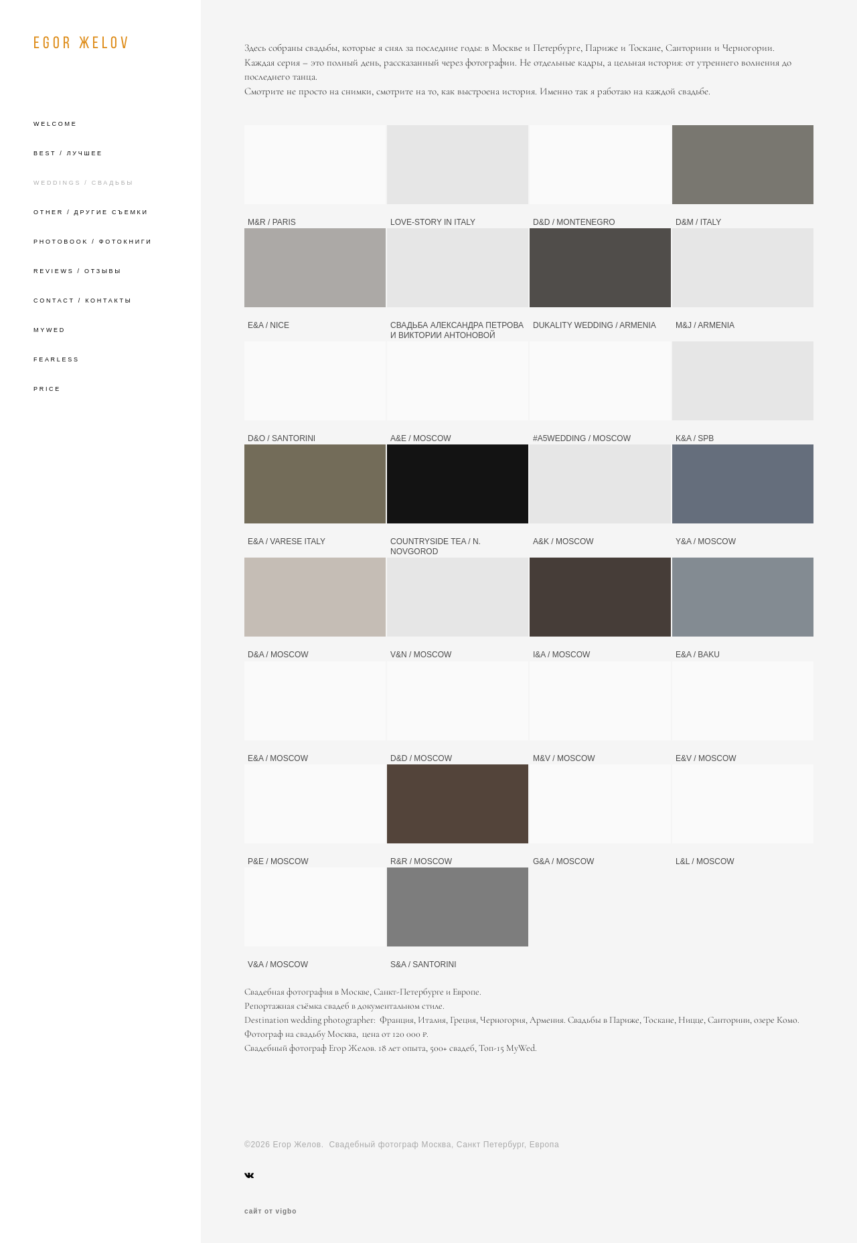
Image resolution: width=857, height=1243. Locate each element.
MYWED (49, 330)
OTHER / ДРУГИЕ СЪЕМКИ (91, 212)
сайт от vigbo (270, 1211)
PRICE (47, 389)
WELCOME (55, 123)
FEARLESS (56, 359)
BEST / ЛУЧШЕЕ (68, 153)
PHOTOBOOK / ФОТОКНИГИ (93, 241)
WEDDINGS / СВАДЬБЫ (83, 182)
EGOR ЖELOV (82, 42)
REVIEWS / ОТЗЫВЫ (77, 271)
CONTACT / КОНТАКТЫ (82, 300)
